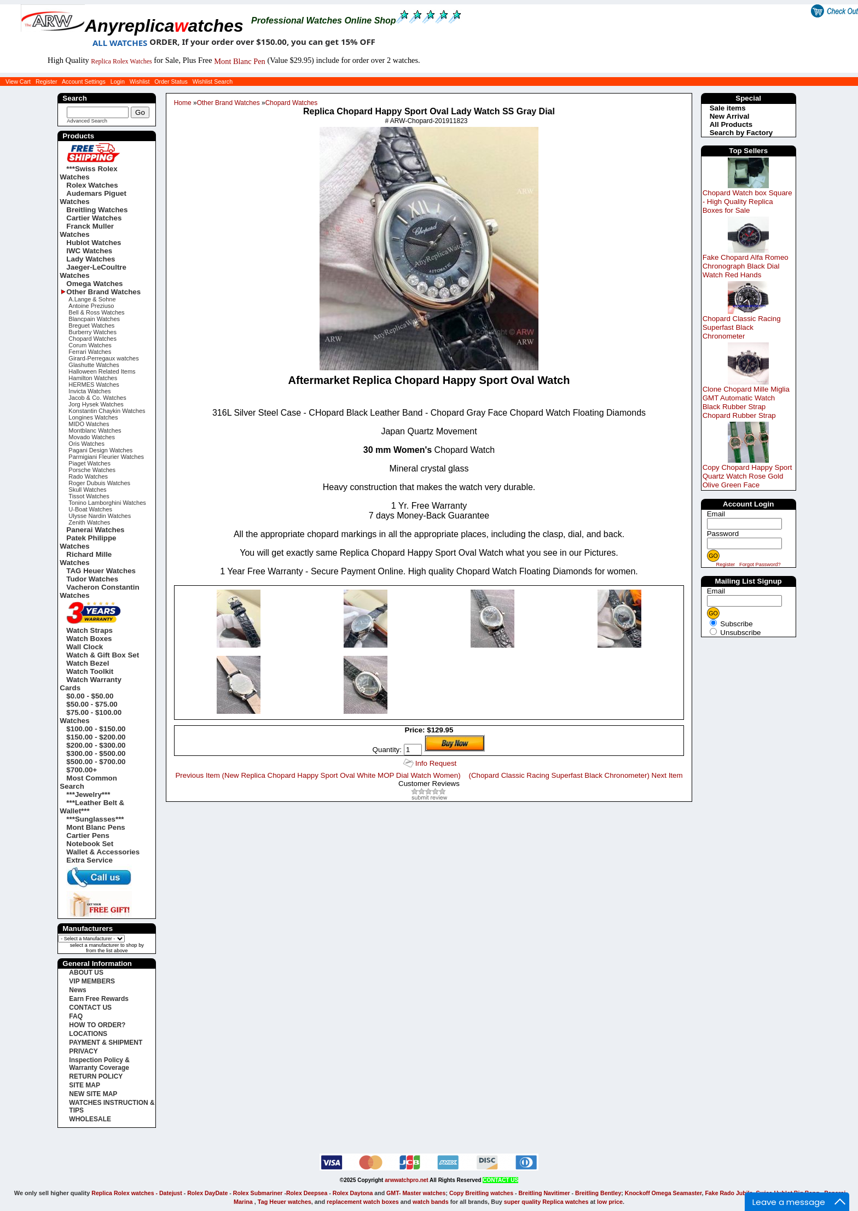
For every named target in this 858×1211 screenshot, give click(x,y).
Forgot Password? (760, 564)
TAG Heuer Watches (101, 571)
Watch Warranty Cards (90, 684)
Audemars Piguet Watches (93, 197)
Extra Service (89, 860)
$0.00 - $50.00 (89, 696)
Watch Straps (89, 630)
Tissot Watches (88, 496)
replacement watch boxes (363, 1201)
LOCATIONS (88, 1034)
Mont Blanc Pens (95, 827)
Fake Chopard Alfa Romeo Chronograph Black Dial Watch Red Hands (746, 266)
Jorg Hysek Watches (95, 404)
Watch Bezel (87, 663)
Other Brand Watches (228, 103)
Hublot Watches (93, 242)
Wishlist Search (213, 81)
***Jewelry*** (88, 794)
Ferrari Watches (89, 351)
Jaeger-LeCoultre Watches (93, 271)
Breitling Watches (96, 210)
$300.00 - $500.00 (95, 753)
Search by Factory (741, 133)
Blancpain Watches (94, 319)
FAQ (76, 1016)
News (77, 990)
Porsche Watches (91, 470)
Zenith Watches (89, 522)
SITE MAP (84, 1085)
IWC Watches (89, 251)
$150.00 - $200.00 (95, 737)
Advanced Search (87, 121)
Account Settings (84, 81)
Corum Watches (89, 345)
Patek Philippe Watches (88, 542)
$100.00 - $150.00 (95, 729)
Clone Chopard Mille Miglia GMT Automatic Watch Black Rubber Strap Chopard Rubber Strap (746, 402)
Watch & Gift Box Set (102, 655)
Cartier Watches (93, 218)
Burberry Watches (92, 332)
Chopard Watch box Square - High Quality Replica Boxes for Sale (747, 201)
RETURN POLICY (96, 1076)
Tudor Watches (92, 579)
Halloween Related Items (101, 371)
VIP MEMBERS (92, 981)
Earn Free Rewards (99, 999)
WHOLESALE (90, 1119)
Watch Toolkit (89, 671)
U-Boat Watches (90, 509)
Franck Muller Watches (87, 230)
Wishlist (140, 81)
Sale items (728, 108)
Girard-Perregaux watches (103, 358)
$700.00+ (81, 770)
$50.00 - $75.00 (91, 704)
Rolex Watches (92, 185)
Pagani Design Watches (100, 450)
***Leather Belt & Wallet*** (92, 807)
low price (610, 1201)
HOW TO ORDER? (97, 1025)
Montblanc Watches (94, 430)
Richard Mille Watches (86, 558)
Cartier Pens (87, 835)
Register (46, 81)
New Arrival (730, 116)
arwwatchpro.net (406, 1180)
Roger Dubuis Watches (99, 483)
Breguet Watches (91, 325)
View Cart (18, 81)
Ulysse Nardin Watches (99, 516)
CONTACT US (90, 1007)
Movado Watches (91, 437)
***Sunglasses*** (95, 819)
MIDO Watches (88, 424)
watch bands (431, 1201)
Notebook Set (89, 844)
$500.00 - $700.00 (95, 762)
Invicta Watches (89, 391)
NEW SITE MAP (93, 1094)
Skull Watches (87, 489)
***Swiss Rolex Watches (88, 173)
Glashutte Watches (93, 365)
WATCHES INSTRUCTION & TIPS (111, 1106)
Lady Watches (90, 259)
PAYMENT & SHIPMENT (105, 1042)
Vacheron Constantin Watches (99, 591)
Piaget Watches (89, 463)
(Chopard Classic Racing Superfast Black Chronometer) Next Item (575, 775)
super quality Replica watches (546, 1201)
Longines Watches (93, 417)
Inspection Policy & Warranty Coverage (99, 1064)
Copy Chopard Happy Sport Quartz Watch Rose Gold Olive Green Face (747, 476)
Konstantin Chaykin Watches (106, 410)
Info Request (436, 763)
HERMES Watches (93, 384)
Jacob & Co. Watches (97, 397)
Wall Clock (84, 647)
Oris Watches (86, 443)
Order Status (170, 81)
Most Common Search (88, 782)
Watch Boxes (89, 638)
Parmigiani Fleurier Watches (106, 456)
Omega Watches (94, 284)
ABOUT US (86, 972)
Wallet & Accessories (103, 852)
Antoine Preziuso (91, 305)
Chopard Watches (291, 103)
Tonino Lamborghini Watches (107, 502)
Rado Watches (88, 476)
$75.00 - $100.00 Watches (90, 716)
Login (118, 81)
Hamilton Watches (92, 378)
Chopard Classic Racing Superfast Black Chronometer (742, 327)
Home (183, 103)
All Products (731, 124)
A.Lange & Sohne (91, 299)
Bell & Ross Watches (96, 312)
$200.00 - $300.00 (95, 745)
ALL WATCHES (119, 42)
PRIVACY (83, 1051)
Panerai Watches (95, 530)
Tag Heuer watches (284, 1201)
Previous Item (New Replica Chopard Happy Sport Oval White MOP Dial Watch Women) (317, 775)
